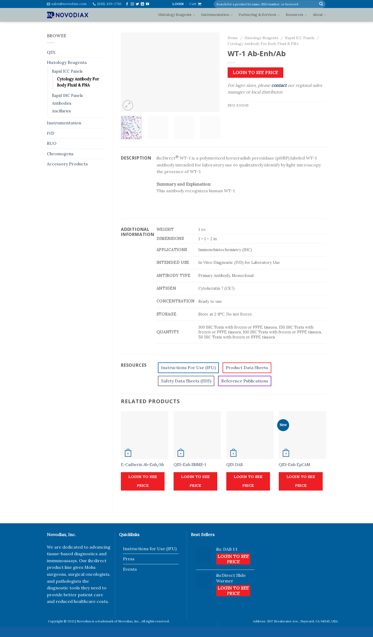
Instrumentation (217, 15)
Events (130, 569)
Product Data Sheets (247, 367)
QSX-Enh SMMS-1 (190, 464)
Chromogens (60, 153)
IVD (50, 133)
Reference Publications (244, 380)
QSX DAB (234, 464)
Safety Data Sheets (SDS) (186, 380)
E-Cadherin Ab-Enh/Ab (142, 464)
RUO (51, 143)
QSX (51, 52)
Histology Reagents (176, 15)
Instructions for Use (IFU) (150, 548)
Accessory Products (67, 163)
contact (278, 85)
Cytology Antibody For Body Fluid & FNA (78, 82)
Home (233, 37)
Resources (296, 15)
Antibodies (61, 103)
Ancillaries (61, 111)
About (319, 15)
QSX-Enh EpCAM (294, 464)
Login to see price (255, 72)
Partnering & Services (259, 15)
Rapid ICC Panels (67, 71)
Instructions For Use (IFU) (188, 367)
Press (128, 558)
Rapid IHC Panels (67, 95)
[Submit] (321, 4)
